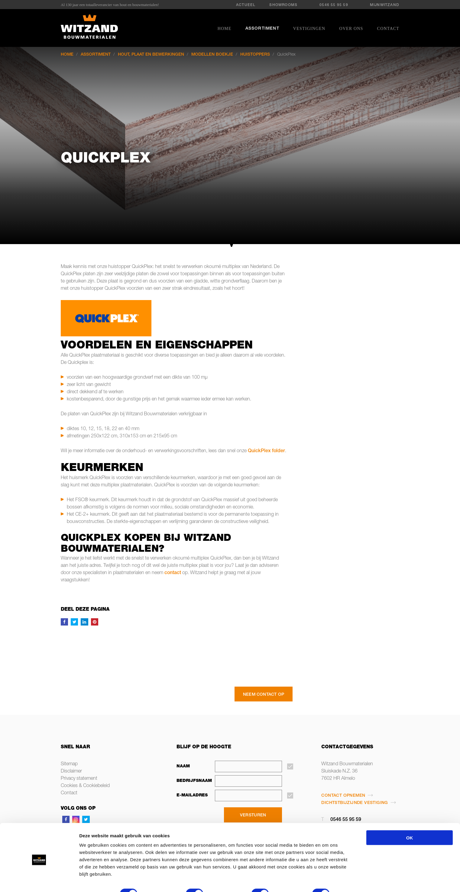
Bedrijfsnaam (193, 781)
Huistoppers (255, 55)
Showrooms (283, 5)
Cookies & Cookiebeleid (85, 786)
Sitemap (69, 764)
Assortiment (262, 29)
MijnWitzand (384, 5)
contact (172, 573)
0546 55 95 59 (333, 5)
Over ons (351, 28)
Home (225, 28)
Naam (183, 766)
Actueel (245, 5)
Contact (388, 28)
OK (409, 815)
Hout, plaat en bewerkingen (151, 55)
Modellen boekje (212, 55)
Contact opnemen (343, 796)
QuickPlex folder (266, 451)
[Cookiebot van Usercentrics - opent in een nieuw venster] (39, 880)
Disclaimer (71, 771)
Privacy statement (79, 778)
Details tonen (97, 880)
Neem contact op (263, 695)
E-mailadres (192, 795)
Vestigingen (309, 28)
